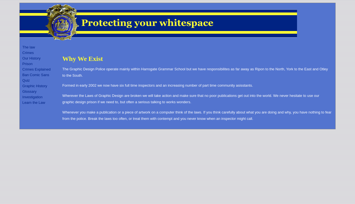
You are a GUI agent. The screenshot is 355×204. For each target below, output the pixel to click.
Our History (31, 58)
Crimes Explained (36, 69)
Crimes (28, 53)
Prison (27, 64)
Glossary (29, 91)
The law (28, 47)
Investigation (32, 97)
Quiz (26, 80)
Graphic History (34, 86)
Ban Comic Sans (35, 75)
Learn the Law (33, 102)
